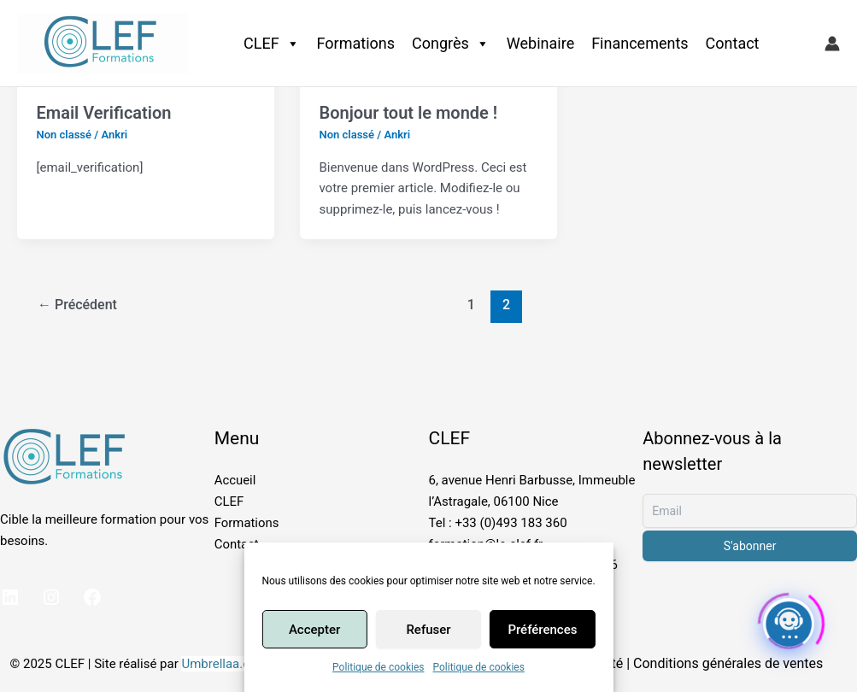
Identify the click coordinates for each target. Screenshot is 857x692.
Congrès (451, 43)
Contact (733, 43)
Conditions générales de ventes (728, 663)
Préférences (542, 629)
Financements (639, 43)
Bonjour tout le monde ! (408, 113)
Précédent (77, 304)
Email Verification (104, 113)
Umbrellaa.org (221, 663)
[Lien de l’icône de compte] (832, 43)
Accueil (235, 480)
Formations (356, 43)
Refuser (428, 629)
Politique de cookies (378, 667)
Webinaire (540, 43)
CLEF (272, 43)
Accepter (314, 629)
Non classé (64, 134)
